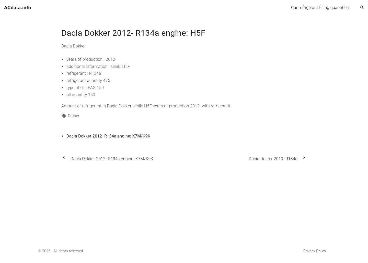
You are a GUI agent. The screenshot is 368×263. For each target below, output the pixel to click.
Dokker (73, 116)
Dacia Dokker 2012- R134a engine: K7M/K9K (108, 136)
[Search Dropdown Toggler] (362, 7)
